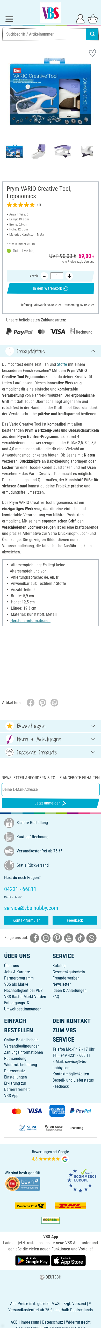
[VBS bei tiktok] (80, 937)
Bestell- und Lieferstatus (73, 1080)
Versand (89, 261)
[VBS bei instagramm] (46, 937)
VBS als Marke (16, 984)
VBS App (11, 1095)
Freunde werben (66, 978)
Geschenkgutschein (69, 971)
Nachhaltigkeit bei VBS (23, 990)
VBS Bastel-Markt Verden (25, 996)
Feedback (75, 920)
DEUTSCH (50, 1277)
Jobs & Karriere (17, 971)
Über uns (11, 965)
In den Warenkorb (50, 288)
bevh (23, 1173)
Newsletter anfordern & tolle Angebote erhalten (51, 777)
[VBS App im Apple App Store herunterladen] (68, 1260)
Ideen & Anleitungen (69, 990)
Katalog (59, 965)
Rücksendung (15, 1058)
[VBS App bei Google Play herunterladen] (33, 1260)
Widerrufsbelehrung (20, 1064)
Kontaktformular (26, 920)
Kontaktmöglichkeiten (71, 1074)
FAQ (56, 996)
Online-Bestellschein (21, 1040)
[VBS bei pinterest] (57, 937)
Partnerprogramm (19, 978)
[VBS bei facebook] (34, 937)
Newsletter (62, 984)
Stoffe (62, 364)
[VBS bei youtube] (68, 937)
